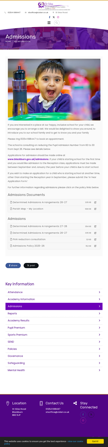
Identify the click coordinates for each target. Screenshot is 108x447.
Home (8, 41)
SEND (54, 341)
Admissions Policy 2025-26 (27, 245)
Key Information (22, 41)
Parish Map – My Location (26, 208)
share (13, 265)
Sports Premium (54, 334)
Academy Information (54, 299)
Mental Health (54, 370)
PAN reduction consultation (28, 239)
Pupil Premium (54, 327)
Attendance (54, 292)
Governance (54, 356)
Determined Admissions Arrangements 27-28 (38, 226)
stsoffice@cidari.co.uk (36, 12)
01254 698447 (12, 12)
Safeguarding (54, 363)
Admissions (54, 306)
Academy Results (54, 320)
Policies (54, 349)
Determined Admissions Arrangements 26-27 (38, 202)
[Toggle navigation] (49, 22)
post (31, 265)
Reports (54, 313)
